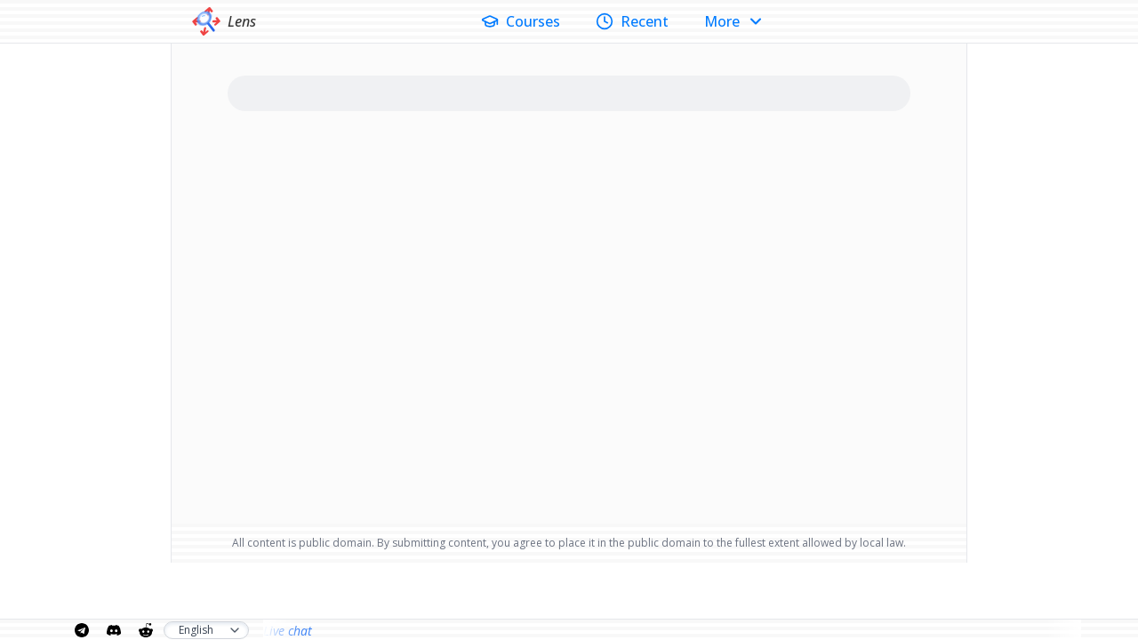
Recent (632, 21)
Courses (520, 21)
